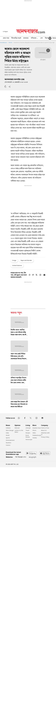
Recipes (28, 433)
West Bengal (9, 430)
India (7, 433)
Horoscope (29, 439)
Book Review (28, 436)
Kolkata (8, 428)
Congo (14, 260)
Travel (27, 430)
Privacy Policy (45, 437)
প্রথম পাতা (6, 38)
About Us (44, 430)
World (10, 42)
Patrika (35, 438)
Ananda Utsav (37, 428)
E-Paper (5, 31)
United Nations (17, 265)
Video (34, 433)
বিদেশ (46, 38)
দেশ (41, 38)
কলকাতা (26, 38)
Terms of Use (45, 428)
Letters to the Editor (19, 431)
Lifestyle (28, 428)
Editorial (17, 428)
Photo (34, 430)
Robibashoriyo (37, 435)
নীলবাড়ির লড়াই (16, 38)
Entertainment (10, 440)
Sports (8, 438)
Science (8, 445)
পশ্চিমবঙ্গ (34, 38)
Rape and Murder (26, 260)
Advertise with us (45, 433)
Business (8, 443)
